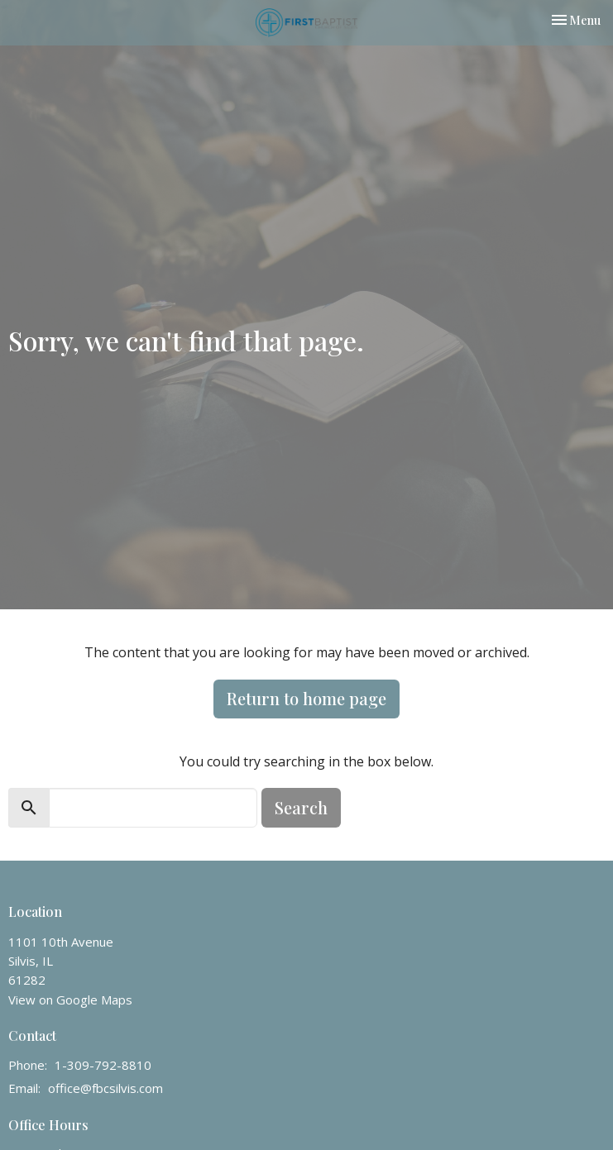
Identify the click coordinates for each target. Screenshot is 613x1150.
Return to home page (306, 698)
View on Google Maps (70, 999)
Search (301, 807)
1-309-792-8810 (103, 1065)
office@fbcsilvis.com (105, 1088)
